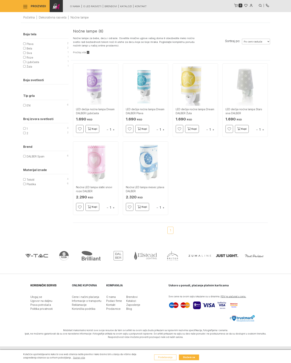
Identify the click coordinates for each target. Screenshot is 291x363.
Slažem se (189, 357)
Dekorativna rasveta (52, 17)
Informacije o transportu (86, 300)
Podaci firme (114, 300)
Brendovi (111, 6)
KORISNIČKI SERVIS (43, 285)
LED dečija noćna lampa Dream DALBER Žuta (195, 111)
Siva (29, 53)
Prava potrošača (40, 304)
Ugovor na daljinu (41, 300)
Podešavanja (165, 357)
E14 (29, 105)
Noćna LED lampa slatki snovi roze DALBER (94, 189)
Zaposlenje (133, 304)
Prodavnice (113, 308)
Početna (29, 17)
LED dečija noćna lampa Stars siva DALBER (244, 111)
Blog (129, 308)
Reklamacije (79, 304)
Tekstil (30, 179)
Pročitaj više (81, 52)
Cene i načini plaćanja (85, 296)
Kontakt (141, 6)
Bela (29, 48)
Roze (30, 57)
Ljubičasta (33, 62)
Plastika (31, 184)
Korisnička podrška (83, 308)
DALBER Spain (35, 156)
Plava (30, 43)
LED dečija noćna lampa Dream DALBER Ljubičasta (95, 111)
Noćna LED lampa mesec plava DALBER (145, 189)
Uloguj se (36, 296)
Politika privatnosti (41, 308)
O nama (75, 6)
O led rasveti (92, 6)
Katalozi (126, 6)
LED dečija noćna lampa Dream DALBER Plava (145, 111)
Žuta (29, 66)
